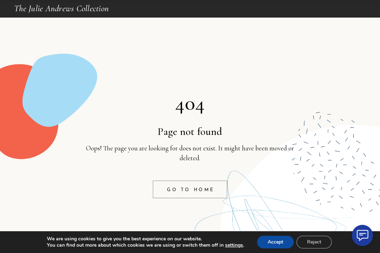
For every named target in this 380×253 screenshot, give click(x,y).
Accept (275, 242)
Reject (314, 242)
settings (234, 245)
